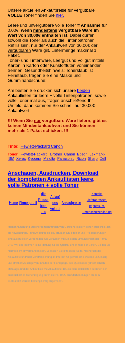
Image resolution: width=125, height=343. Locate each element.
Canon (69, 154)
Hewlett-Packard (34, 154)
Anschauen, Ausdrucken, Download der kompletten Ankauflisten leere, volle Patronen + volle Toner (53, 179)
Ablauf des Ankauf (55, 203)
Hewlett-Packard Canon (41, 146)
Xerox (21, 158)
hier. (60, 15)
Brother (56, 154)
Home (13, 203)
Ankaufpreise (71, 203)
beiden (83, 90)
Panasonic (65, 158)
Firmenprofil (28, 203)
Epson (82, 154)
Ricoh (81, 158)
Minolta (49, 158)
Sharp (92, 158)
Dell (103, 158)
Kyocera (34, 158)
